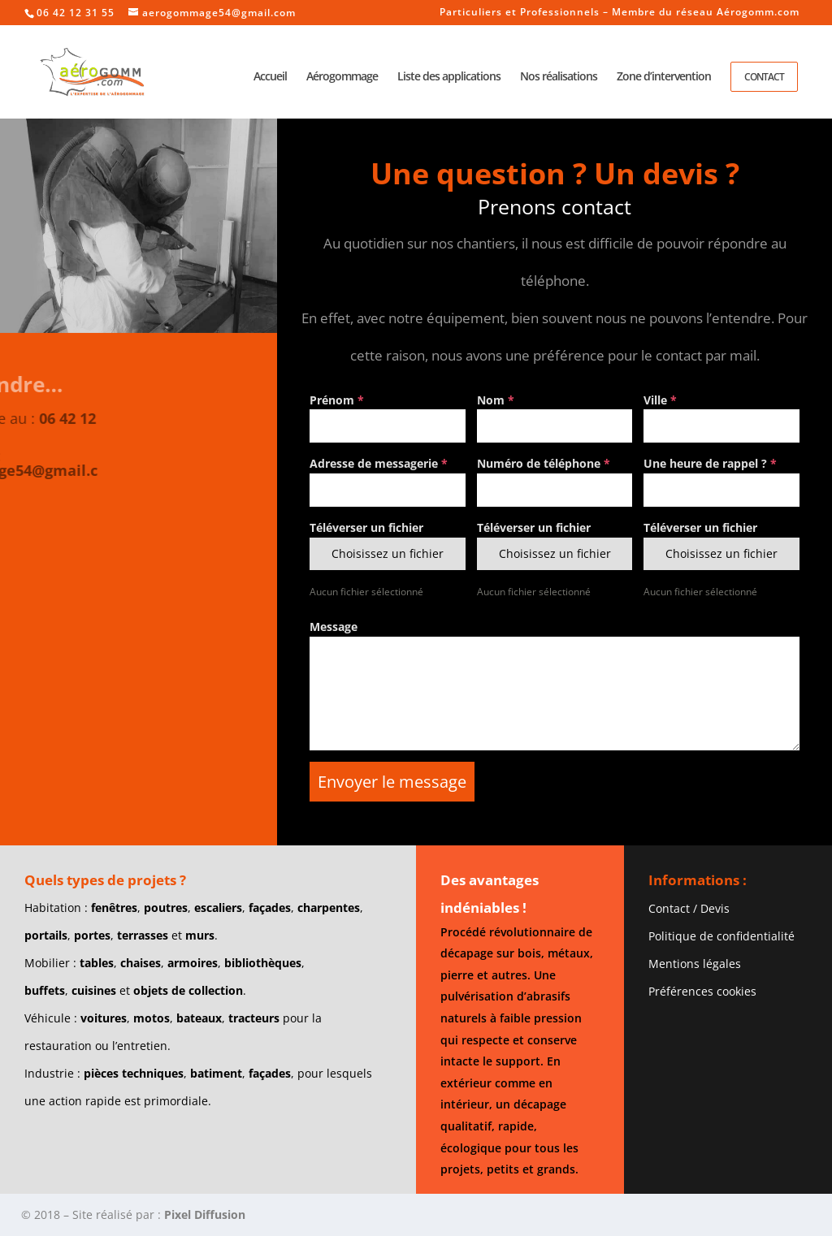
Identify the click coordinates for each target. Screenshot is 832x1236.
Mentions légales (694, 963)
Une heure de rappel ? (710, 463)
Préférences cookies (702, 991)
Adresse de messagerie (379, 463)
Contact (764, 77)
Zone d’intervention (664, 77)
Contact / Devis (689, 908)
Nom (495, 400)
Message (334, 626)
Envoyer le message (392, 782)
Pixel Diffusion (204, 1214)
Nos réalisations (558, 77)
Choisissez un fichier (388, 553)
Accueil (270, 77)
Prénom (337, 400)
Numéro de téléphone (543, 463)
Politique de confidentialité (721, 936)
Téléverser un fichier (366, 527)
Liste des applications (448, 77)
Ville (660, 400)
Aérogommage (342, 77)
